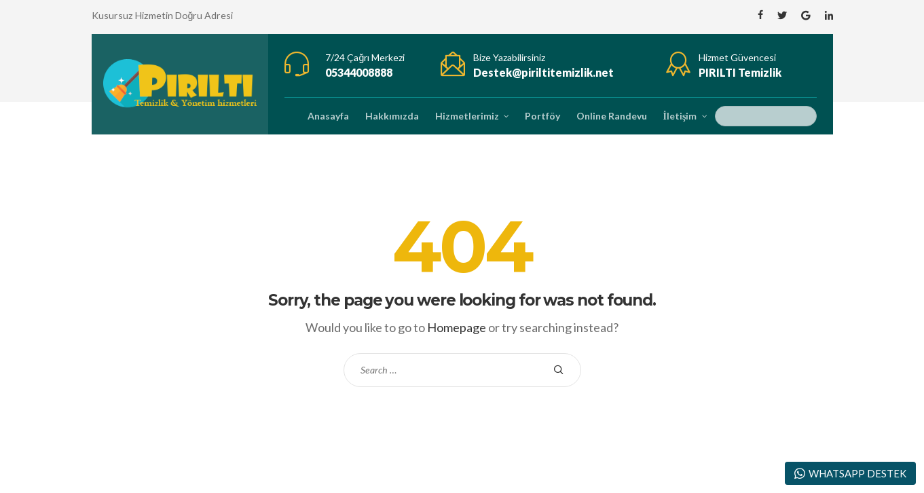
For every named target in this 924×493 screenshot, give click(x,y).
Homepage (456, 327)
